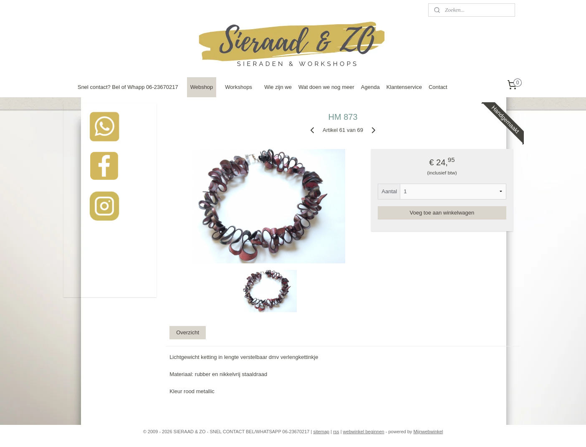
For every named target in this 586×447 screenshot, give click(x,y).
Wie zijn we (278, 87)
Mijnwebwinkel (428, 431)
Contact (438, 87)
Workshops (238, 87)
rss (336, 431)
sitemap (321, 431)
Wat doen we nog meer (326, 87)
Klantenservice (404, 87)
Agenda (370, 87)
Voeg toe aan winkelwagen (442, 213)
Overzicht (187, 332)
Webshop (201, 87)
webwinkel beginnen (363, 431)
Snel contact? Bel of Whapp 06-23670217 (128, 87)
